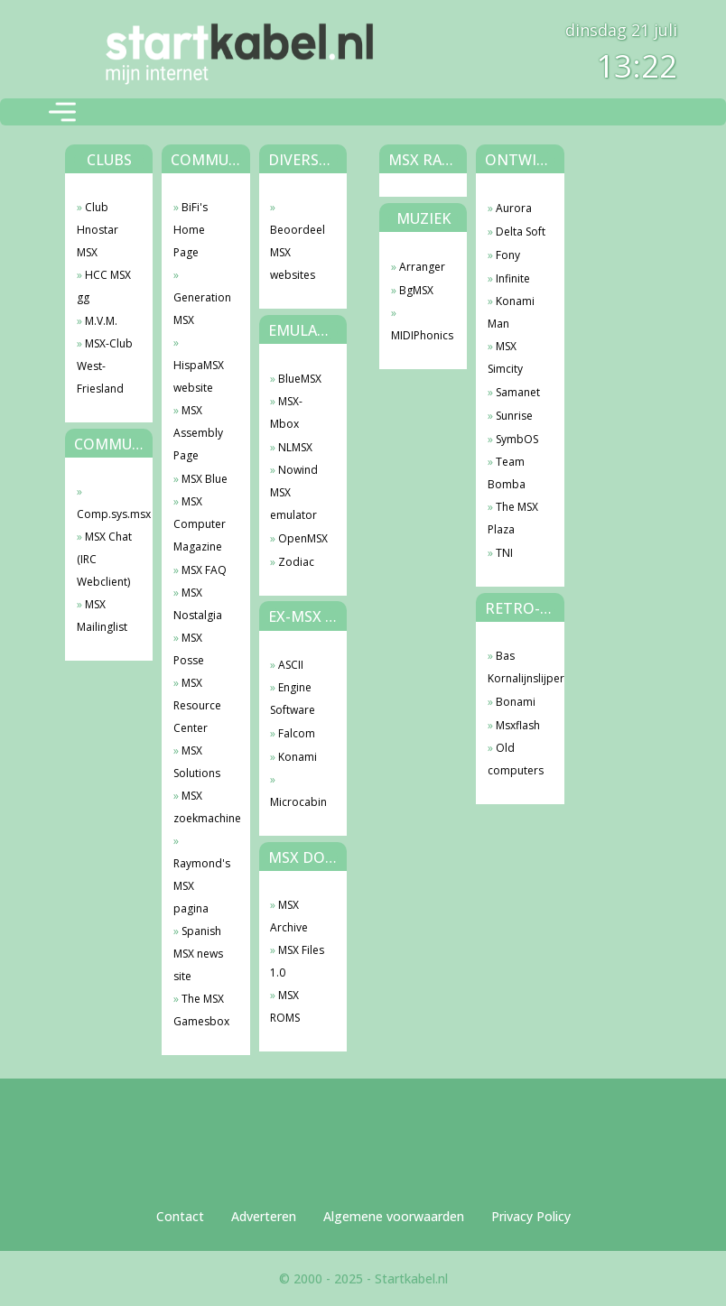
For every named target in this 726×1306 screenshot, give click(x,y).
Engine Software (292, 699)
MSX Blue (205, 478)
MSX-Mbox (286, 412)
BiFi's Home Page (190, 229)
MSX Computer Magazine (199, 524)
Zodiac (296, 562)
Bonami (515, 701)
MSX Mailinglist (102, 615)
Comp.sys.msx (106, 514)
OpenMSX (303, 538)
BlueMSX (299, 378)
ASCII (290, 664)
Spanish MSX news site (198, 953)
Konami (297, 756)
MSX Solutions (196, 762)
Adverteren (263, 1216)
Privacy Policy (531, 1216)
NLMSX (295, 447)
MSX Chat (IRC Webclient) (104, 559)
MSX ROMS (285, 1006)
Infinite (513, 278)
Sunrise (514, 415)
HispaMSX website (198, 376)
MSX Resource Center (197, 705)
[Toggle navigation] (62, 111)
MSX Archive (289, 916)
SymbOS (517, 439)
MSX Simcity (505, 357)
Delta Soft (520, 231)
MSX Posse (188, 649)
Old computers (516, 759)
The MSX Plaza (513, 518)
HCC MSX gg (104, 286)
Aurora (514, 208)
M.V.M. (101, 321)
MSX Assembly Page (198, 433)
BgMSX (416, 290)
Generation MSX (202, 309)
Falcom (296, 733)
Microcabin (298, 802)
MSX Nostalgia (197, 604)
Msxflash (518, 725)
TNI (504, 552)
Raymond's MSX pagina (201, 886)
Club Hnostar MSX (97, 229)
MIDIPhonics (420, 335)
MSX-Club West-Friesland (105, 366)
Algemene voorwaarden (393, 1216)
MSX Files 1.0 (297, 961)
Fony (508, 255)
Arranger (422, 266)
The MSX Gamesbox (201, 1010)
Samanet (518, 392)
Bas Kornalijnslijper (517, 667)
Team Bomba (507, 473)
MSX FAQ (204, 570)
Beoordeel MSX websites (297, 252)
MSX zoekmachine (202, 807)
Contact (180, 1216)
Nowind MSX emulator (294, 492)
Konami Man (511, 312)
